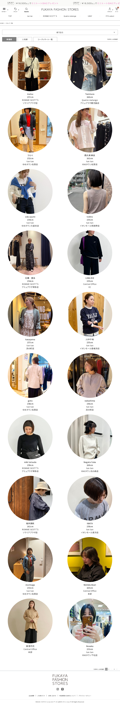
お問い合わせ (52, 696)
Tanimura (89, 94)
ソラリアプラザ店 (30, 103)
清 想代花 (30, 646)
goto (30, 400)
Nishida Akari (90, 584)
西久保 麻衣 (89, 155)
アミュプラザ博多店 (30, 287)
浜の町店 (30, 348)
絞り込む (60, 32)
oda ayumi (30, 216)
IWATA (90, 523)
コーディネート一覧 (45, 39)
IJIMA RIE (89, 278)
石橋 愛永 (30, 278)
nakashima (90, 400)
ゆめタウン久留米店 (30, 225)
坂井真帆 (30, 523)
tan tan (30, 16)
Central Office (89, 284)
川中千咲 (90, 339)
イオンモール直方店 (90, 532)
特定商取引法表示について (67, 696)
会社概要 (31, 696)
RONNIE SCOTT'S (50, 16)
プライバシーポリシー (85, 696)
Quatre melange (70, 16)
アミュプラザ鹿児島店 (89, 103)
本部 (90, 593)
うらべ (30, 155)
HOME (2, 23)
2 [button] (108, 669)
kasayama (30, 339)
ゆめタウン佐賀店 (30, 164)
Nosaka (89, 646)
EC (90, 287)
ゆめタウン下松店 (90, 655)
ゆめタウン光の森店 (89, 471)
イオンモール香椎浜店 (89, 348)
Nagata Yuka (90, 462)
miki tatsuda (30, 462)
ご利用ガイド (41, 696)
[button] (116, 669)
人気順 (25, 39)
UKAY (90, 16)
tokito (90, 216)
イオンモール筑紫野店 (89, 225)
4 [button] (114, 669)
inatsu (30, 94)
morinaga (30, 584)
